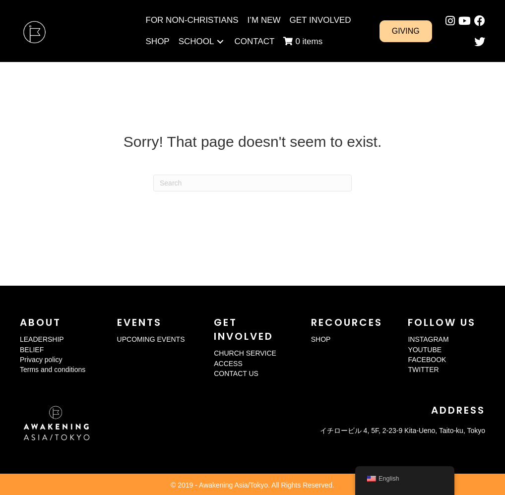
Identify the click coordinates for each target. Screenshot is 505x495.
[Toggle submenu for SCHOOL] (220, 41)
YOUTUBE (425, 350)
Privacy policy (41, 360)
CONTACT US (236, 373)
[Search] (252, 183)
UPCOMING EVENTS (151, 339)
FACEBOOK (427, 360)
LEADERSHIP (42, 339)
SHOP (321, 339)
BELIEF (32, 350)
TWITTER (423, 369)
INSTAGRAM (428, 339)
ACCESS (228, 364)
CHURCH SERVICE (245, 353)
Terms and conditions (52, 369)
